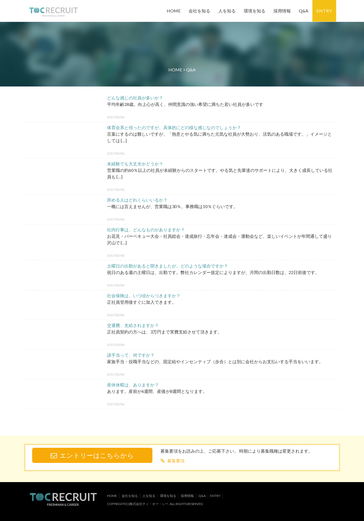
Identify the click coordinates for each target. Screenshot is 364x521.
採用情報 (282, 10)
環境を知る (254, 10)
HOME (174, 10)
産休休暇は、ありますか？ (133, 384)
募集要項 (173, 460)
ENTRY (324, 10)
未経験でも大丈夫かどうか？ (135, 163)
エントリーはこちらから (92, 455)
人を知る (227, 10)
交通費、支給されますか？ (133, 325)
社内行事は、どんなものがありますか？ (146, 229)
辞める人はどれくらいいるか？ (137, 199)
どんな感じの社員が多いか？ (135, 97)
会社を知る (199, 10)
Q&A (303, 10)
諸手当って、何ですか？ (131, 355)
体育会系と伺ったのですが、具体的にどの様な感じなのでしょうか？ (174, 127)
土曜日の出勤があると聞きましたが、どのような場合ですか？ (167, 265)
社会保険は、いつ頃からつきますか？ (144, 295)
